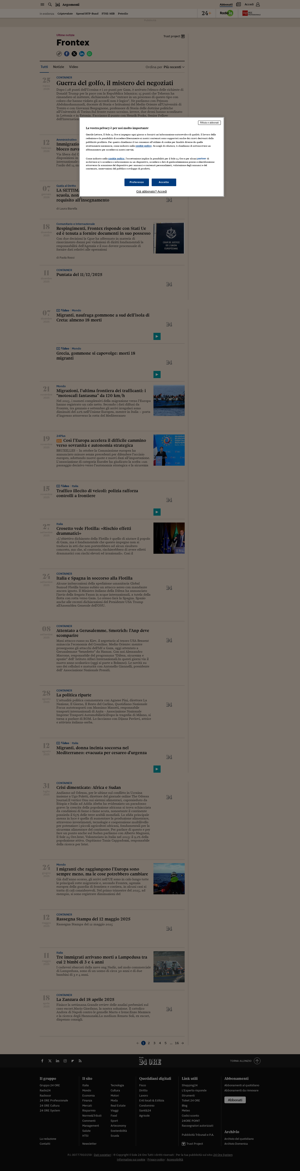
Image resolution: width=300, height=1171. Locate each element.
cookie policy (144, 145)
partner (201, 158)
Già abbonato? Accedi (151, 191)
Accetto (164, 182)
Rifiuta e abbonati (209, 122)
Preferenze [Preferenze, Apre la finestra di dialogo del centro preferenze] (137, 182)
